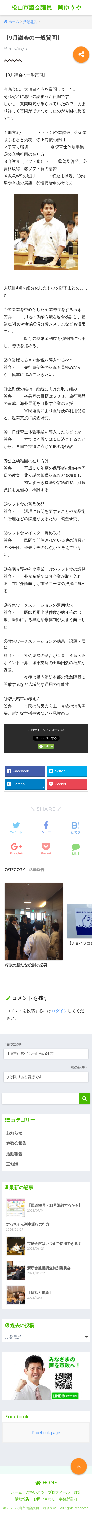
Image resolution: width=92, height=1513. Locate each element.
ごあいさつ (35, 1492)
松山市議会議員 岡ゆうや (49, 7)
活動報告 (36, 869)
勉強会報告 (16, 1143)
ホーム (16, 1492)
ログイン (59, 1011)
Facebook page (46, 1432)
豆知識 (12, 1164)
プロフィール (59, 1492)
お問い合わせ (44, 1499)
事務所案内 (68, 1499)
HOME (46, 1483)
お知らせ (14, 1133)
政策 (77, 1492)
